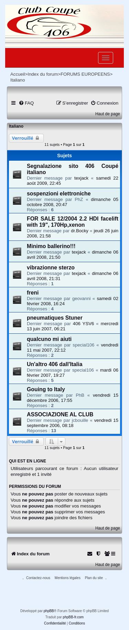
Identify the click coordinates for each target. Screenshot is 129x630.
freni (33, 293)
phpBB (49, 611)
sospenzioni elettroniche (59, 193)
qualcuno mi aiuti (49, 339)
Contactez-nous (38, 578)
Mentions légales (67, 578)
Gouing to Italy (46, 389)
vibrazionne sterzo (51, 267)
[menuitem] (26, 103)
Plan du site (94, 578)
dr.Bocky (79, 230)
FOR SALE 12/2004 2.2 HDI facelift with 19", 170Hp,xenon (72, 222)
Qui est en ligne (27, 461)
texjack (81, 178)
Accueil (17, 74)
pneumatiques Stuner (55, 318)
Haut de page (107, 113)
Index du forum (43, 74)
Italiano (16, 126)
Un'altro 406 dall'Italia (54, 364)
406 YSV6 (83, 323)
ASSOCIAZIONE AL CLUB (60, 414)
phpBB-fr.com (73, 617)
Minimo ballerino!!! (51, 246)
